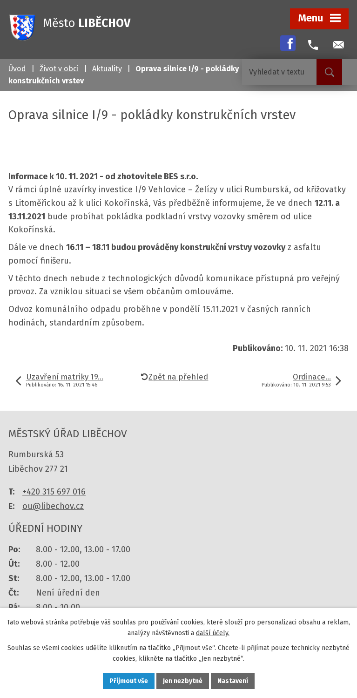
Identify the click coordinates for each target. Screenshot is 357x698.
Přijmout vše (128, 681)
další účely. (212, 633)
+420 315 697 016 (54, 492)
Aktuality (107, 68)
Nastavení (232, 681)
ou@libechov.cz (53, 506)
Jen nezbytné (182, 681)
